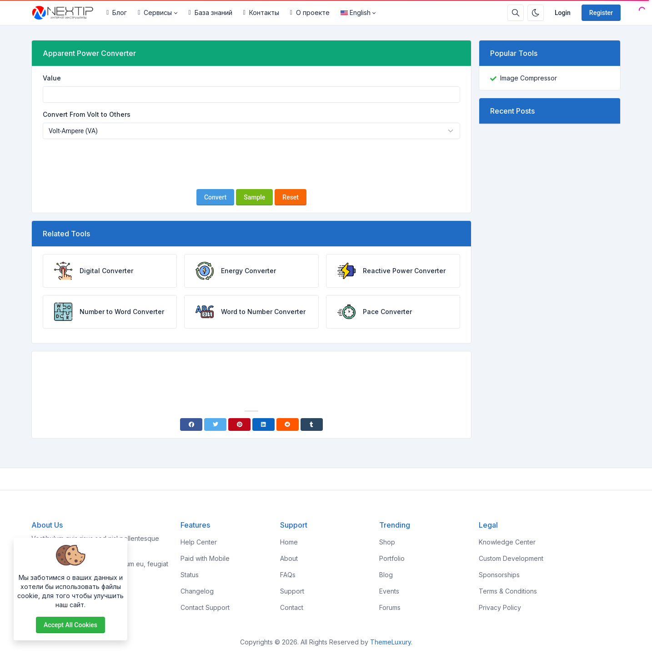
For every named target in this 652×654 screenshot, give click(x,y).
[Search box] (515, 13)
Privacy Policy (500, 607)
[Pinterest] (239, 424)
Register (601, 12)
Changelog (197, 591)
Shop (387, 542)
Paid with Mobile (205, 558)
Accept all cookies (70, 625)
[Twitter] (215, 424)
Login (563, 12)
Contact (291, 607)
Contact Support (205, 607)
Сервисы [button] (155, 12)
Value (52, 78)
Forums (390, 607)
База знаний (210, 12)
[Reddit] (287, 424)
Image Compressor (528, 78)
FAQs (288, 575)
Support (292, 591)
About (289, 558)
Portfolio (392, 558)
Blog (386, 575)
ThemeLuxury (390, 642)
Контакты (261, 12)
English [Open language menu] (356, 12)
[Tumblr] (312, 424)
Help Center (199, 542)
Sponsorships (499, 575)
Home (289, 542)
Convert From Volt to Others (86, 114)
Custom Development (511, 558)
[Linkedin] (263, 424)
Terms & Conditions (508, 591)
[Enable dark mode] (535, 13)
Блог (116, 12)
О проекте (310, 12)
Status (190, 575)
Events (389, 591)
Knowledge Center (507, 542)
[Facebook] (191, 424)
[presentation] (251, 164)
